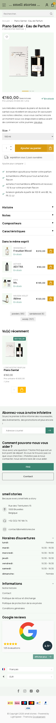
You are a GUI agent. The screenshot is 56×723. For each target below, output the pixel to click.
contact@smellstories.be (22, 529)
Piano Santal (11, 370)
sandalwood (36, 313)
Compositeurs (11, 223)
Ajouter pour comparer (12, 163)
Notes (6, 215)
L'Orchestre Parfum (13, 29)
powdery (18, 313)
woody (28, 319)
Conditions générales (13, 608)
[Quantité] (14, 390)
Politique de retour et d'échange (19, 598)
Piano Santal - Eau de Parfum (28, 20)
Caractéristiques (13, 231)
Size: (6, 130)
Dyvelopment (39, 716)
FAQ (28, 466)
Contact (28, 476)
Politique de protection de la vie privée (22, 603)
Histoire (7, 207)
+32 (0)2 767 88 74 (18, 520)
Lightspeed (16, 716)
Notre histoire (9, 588)
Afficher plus (43, 656)
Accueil (6, 20)
